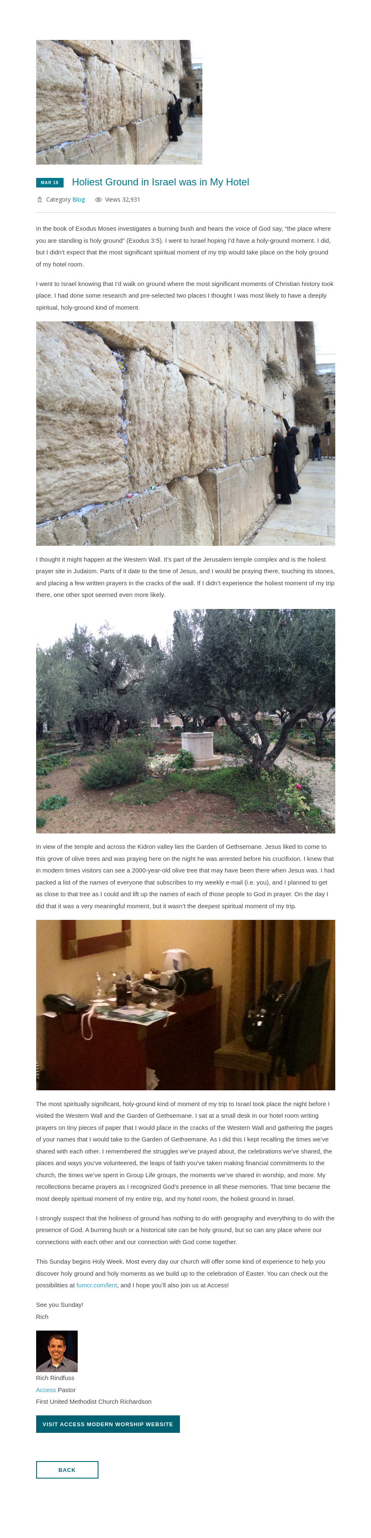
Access (46, 1389)
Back (67, 1470)
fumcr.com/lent (96, 1285)
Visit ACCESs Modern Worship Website (108, 1424)
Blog (78, 199)
